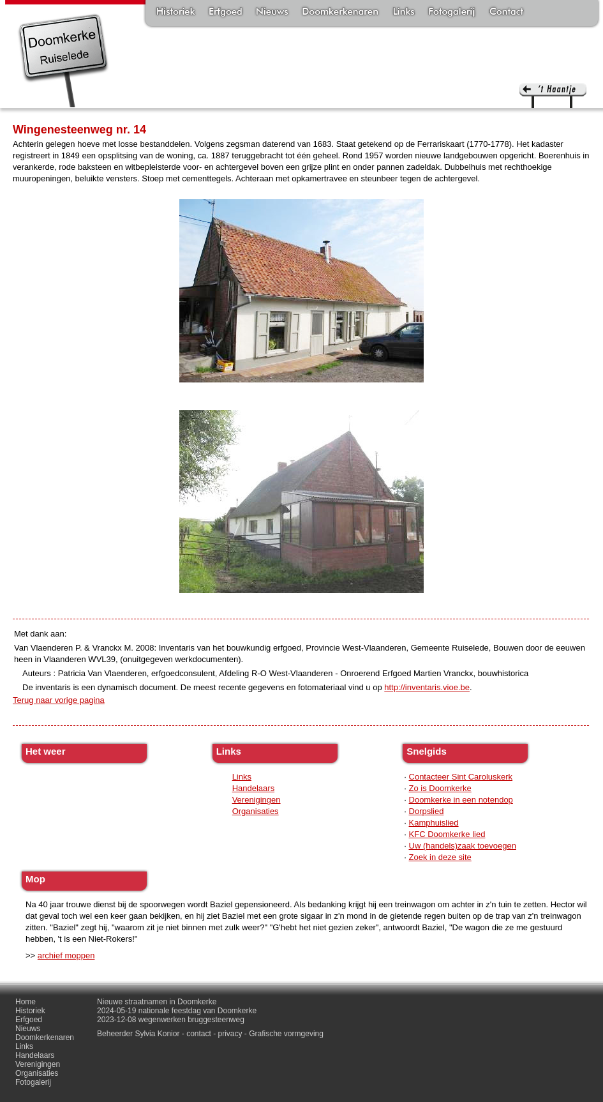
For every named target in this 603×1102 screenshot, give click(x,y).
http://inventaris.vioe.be (427, 687)
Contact (506, 13)
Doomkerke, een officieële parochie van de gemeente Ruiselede (63, 60)
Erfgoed (225, 13)
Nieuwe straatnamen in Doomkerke (156, 1001)
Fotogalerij (452, 13)
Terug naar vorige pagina (59, 700)
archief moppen (66, 955)
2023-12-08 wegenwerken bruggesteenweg (170, 1019)
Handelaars (253, 788)
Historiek (176, 13)
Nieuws (272, 13)
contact (198, 1033)
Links (403, 13)
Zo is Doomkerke (440, 788)
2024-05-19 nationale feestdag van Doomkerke (177, 1010)
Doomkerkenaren (340, 13)
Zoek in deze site (440, 857)
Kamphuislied (434, 822)
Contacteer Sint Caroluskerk (461, 776)
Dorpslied (426, 811)
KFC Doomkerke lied (447, 834)
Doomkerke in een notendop (461, 799)
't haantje (552, 95)
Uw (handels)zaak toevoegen (462, 845)
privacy (230, 1033)
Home (25, 1001)
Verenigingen (256, 799)
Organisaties (255, 811)
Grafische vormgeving (286, 1033)
